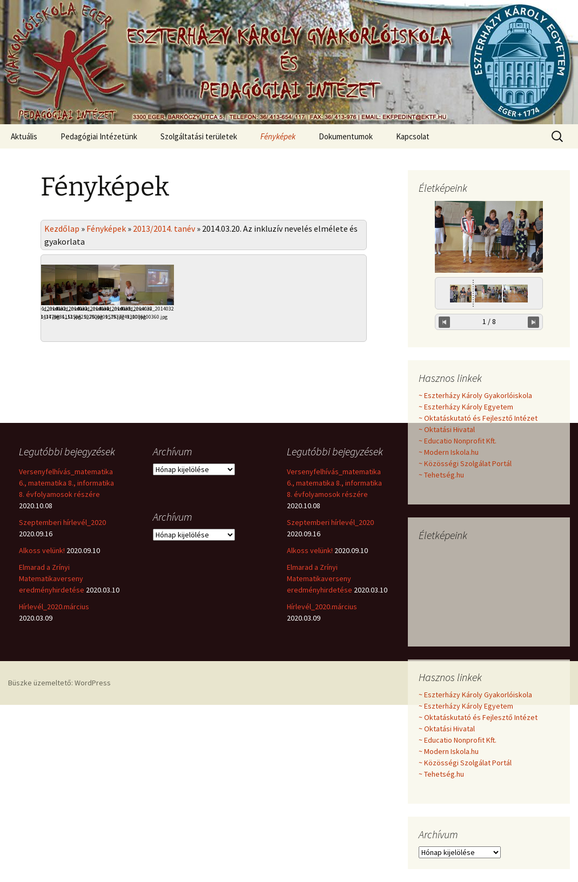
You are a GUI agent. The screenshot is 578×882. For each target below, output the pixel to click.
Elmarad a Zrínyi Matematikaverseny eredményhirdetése (51, 661)
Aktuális (24, 136)
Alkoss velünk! (42, 633)
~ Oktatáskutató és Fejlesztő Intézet (478, 418)
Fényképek (277, 136)
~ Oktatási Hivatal (447, 429)
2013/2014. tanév (164, 228)
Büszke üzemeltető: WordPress (59, 766)
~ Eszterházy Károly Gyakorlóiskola (475, 395)
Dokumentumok (346, 136)
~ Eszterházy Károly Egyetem (466, 407)
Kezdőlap (61, 228)
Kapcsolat (412, 136)
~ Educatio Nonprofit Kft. (457, 441)
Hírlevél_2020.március (54, 690)
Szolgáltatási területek (198, 136)
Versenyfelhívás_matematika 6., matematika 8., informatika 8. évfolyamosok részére (66, 566)
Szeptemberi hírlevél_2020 (62, 605)
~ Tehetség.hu (441, 475)
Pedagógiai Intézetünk (99, 136)
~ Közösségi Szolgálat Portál (465, 463)
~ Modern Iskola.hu (449, 452)
